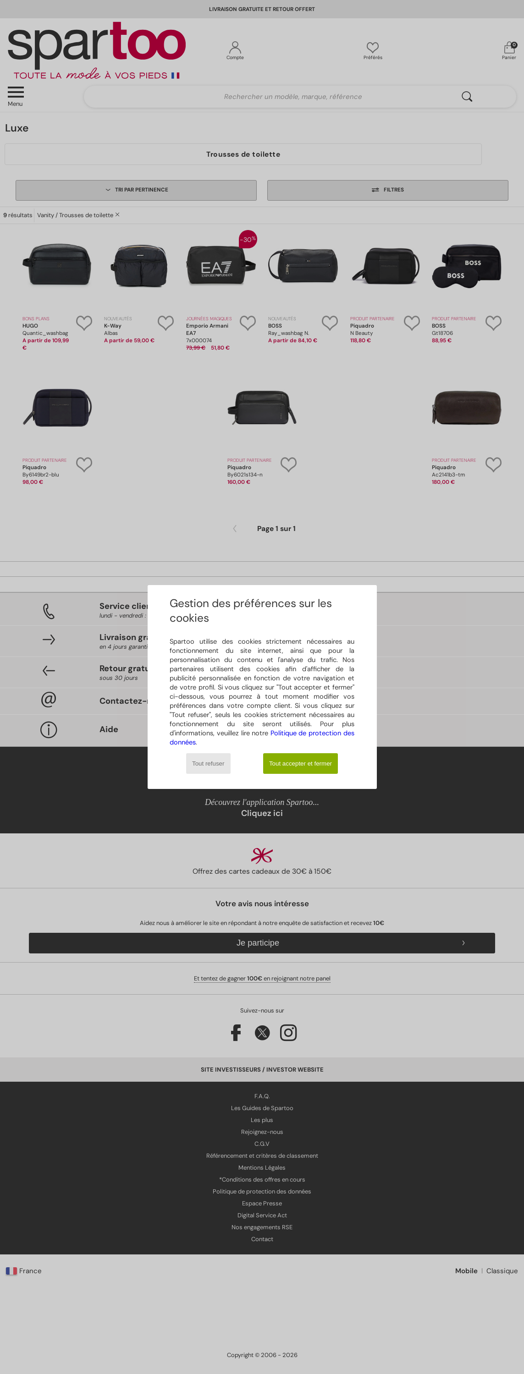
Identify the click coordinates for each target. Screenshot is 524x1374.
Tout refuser (208, 763)
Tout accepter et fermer (300, 763)
